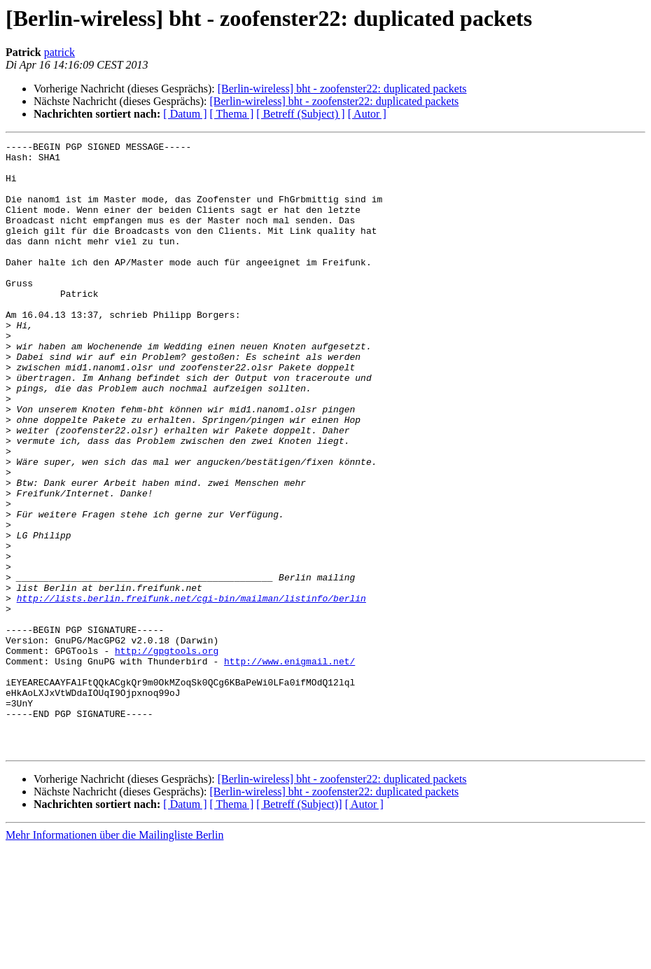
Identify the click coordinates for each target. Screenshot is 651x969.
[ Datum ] (184, 114)
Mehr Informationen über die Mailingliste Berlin (114, 957)
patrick (59, 52)
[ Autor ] (367, 114)
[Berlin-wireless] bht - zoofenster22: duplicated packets (342, 89)
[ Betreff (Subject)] (299, 926)
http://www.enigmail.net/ (289, 766)
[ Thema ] (232, 114)
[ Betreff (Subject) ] (300, 114)
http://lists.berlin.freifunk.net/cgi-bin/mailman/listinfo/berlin (191, 690)
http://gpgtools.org (166, 753)
